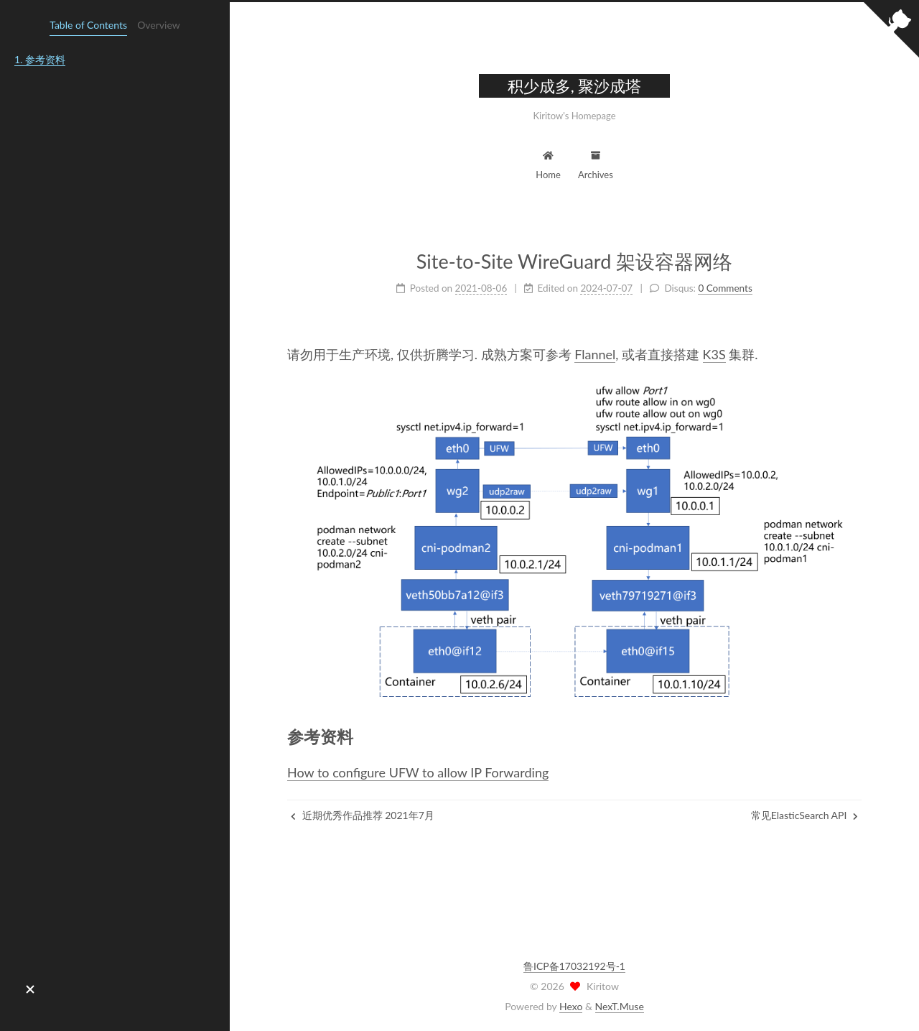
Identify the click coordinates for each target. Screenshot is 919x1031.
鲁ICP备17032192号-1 (574, 966)
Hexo (570, 1006)
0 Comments (725, 288)
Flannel (594, 354)
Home (548, 163)
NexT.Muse (619, 1006)
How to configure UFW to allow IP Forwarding (418, 772)
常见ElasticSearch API (804, 815)
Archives (595, 163)
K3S (714, 354)
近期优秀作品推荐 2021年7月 (362, 815)
